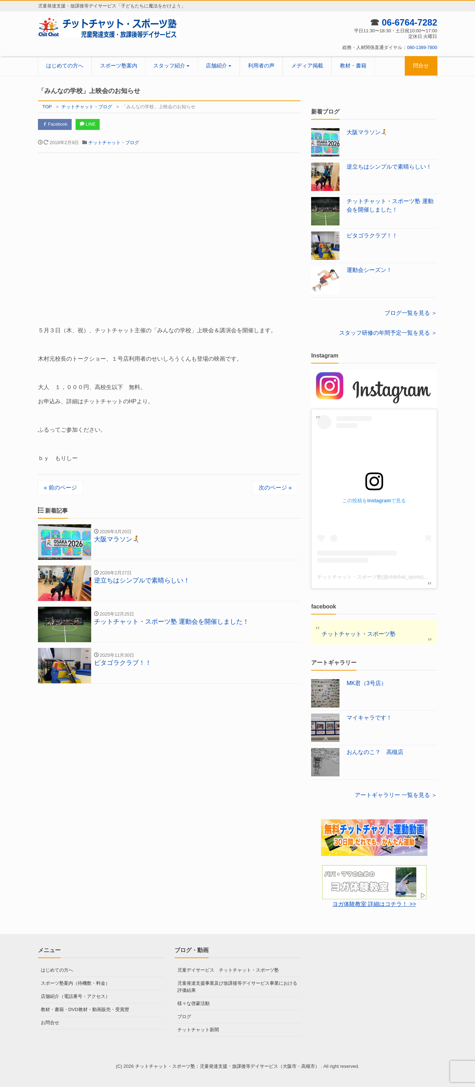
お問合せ (50, 1022)
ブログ (184, 1015)
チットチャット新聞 (198, 1028)
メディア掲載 (307, 65)
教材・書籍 (353, 65)
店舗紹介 (216, 65)
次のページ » (275, 488)
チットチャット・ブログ (113, 143)
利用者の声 (261, 65)
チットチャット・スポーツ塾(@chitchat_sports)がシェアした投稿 (390, 577)
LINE (90, 124)
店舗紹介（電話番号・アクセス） (75, 996)
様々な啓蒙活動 (193, 1002)
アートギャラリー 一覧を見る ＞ (396, 795)
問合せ (421, 65)
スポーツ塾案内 (118, 65)
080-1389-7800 (421, 47)
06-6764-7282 (408, 22)
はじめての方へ (64, 65)
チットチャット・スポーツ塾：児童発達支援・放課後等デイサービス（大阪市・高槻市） (228, 1065)
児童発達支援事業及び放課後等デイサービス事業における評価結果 (237, 986)
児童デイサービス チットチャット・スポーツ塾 (228, 970)
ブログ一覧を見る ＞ (411, 313)
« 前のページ (60, 488)
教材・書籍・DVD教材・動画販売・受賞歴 (85, 1008)
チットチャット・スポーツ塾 (359, 634)
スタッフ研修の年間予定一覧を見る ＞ (388, 332)
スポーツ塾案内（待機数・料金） (75, 982)
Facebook (56, 124)
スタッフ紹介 (169, 65)
